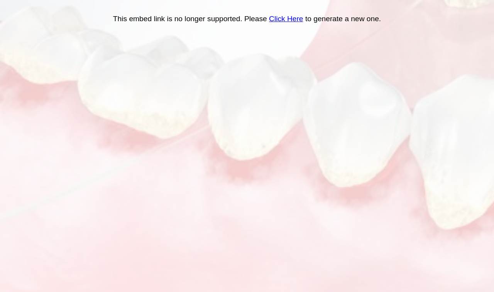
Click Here (286, 19)
